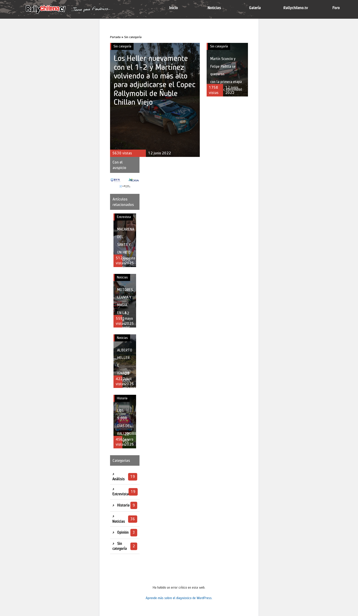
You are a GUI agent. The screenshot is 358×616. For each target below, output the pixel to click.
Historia (122, 398)
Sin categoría (122, 46)
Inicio (173, 7)
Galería (255, 7)
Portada (115, 37)
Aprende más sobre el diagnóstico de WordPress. (179, 598)
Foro (336, 7)
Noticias (214, 7)
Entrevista (124, 217)
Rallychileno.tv (295, 7)
